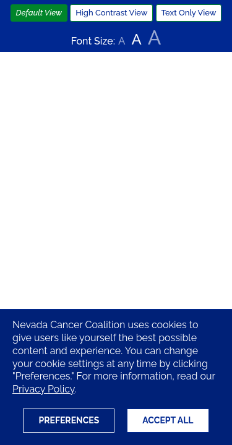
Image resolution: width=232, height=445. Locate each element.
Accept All (167, 420)
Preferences (68, 420)
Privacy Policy (43, 389)
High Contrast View (111, 12)
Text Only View (189, 12)
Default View (39, 12)
